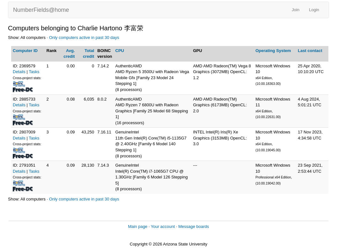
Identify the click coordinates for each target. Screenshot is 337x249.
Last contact (310, 50)
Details (19, 71)
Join (295, 9)
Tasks (34, 71)
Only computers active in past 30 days (84, 37)
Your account (163, 226)
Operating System (273, 50)
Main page (137, 226)
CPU (119, 50)
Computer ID (25, 50)
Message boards (193, 226)
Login (314, 9)
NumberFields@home (41, 10)
